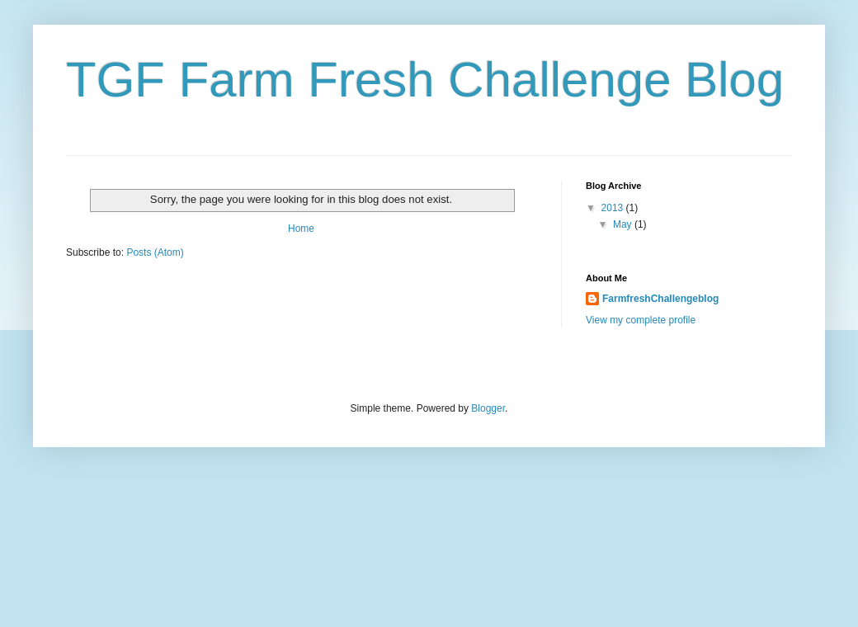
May (623, 224)
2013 (613, 208)
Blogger (488, 408)
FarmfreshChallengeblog (660, 298)
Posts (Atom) (154, 252)
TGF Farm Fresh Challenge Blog (425, 79)
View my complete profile (640, 320)
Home (301, 228)
